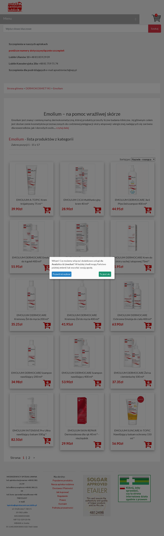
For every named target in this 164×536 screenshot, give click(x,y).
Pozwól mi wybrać (62, 274)
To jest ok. (105, 274)
